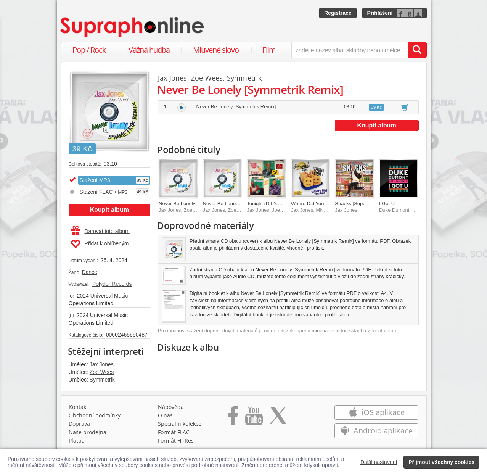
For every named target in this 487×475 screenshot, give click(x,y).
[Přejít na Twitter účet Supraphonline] (278, 418)
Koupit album (109, 209)
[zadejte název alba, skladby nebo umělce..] (349, 50)
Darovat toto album (100, 231)
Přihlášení (380, 13)
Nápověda (171, 407)
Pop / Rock (89, 50)
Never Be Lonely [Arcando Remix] (240, 203)
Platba (77, 440)
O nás (165, 415)
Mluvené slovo (216, 50)
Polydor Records (112, 284)
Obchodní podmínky (95, 415)
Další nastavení (378, 462)
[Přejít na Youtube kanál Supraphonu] (253, 418)
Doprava (79, 423)
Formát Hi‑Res (176, 440)
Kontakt (78, 407)
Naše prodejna (87, 432)
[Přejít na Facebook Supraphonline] (233, 418)
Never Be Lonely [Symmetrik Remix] (236, 106)
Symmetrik (102, 380)
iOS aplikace (377, 412)
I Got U (387, 203)
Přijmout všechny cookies (441, 462)
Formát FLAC (174, 432)
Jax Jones (102, 364)
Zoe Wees (102, 372)
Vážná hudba (149, 50)
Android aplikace (377, 430)
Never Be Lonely (177, 203)
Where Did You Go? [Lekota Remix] (330, 203)
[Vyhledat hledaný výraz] (417, 50)
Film (269, 50)
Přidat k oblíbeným (100, 244)
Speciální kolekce (179, 423)
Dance (89, 272)
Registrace (338, 13)
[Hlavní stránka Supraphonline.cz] (132, 27)
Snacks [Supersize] (356, 203)
